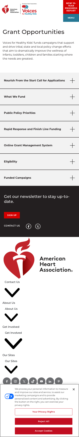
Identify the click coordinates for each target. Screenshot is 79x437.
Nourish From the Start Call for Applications (40, 80)
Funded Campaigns (40, 178)
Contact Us (12, 225)
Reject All (43, 421)
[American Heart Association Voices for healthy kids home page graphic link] (18, 7)
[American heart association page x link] (37, 226)
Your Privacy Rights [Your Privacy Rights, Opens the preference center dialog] (43, 411)
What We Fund (40, 97)
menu (71, 18)
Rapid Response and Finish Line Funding (40, 129)
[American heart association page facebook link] (28, 226)
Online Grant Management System (40, 145)
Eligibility (40, 161)
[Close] (73, 389)
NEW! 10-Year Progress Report (71, 7)
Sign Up (12, 215)
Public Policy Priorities (40, 113)
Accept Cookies (44, 430)
